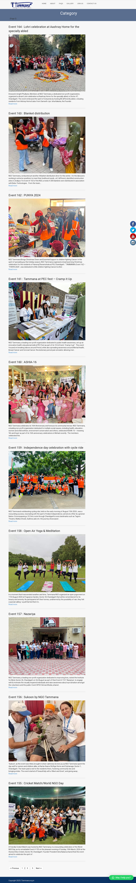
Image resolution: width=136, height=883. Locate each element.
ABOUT (52, 3)
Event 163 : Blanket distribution (29, 113)
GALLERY (70, 3)
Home (44, 3)
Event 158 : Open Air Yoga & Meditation (34, 531)
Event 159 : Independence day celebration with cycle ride (46, 447)
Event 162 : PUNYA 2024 (24, 195)
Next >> (39, 868)
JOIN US (80, 3)
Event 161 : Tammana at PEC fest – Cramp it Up (40, 279)
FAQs (61, 3)
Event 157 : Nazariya (22, 614)
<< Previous (14, 868)
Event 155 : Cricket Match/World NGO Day (36, 783)
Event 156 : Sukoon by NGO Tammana (33, 697)
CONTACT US (91, 3)
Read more (13, 104)
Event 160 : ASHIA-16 (22, 362)
